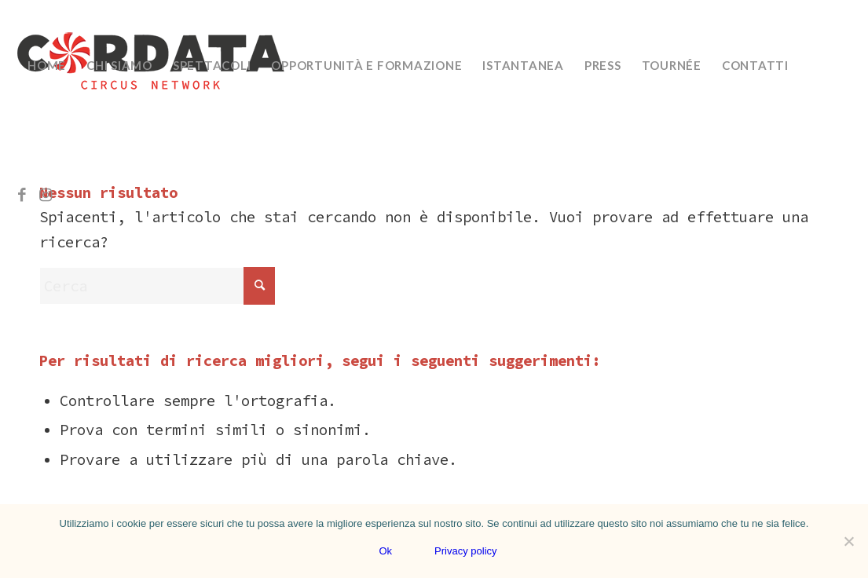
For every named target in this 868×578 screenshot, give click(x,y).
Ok (385, 551)
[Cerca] (157, 286)
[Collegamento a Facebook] (22, 195)
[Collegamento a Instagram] (45, 195)
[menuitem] (46, 65)
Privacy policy (465, 551)
